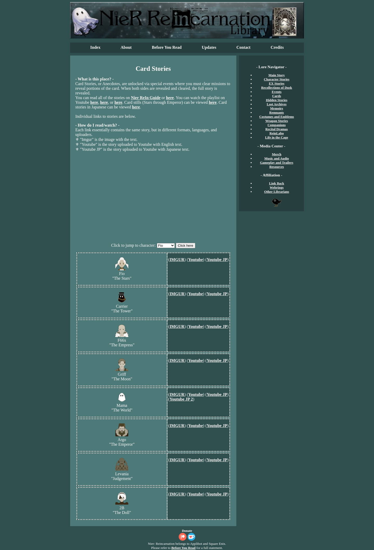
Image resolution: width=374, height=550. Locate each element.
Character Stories (276, 79)
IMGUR (177, 259)
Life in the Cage (276, 137)
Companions (277, 125)
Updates (209, 47)
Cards (276, 96)
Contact (243, 47)
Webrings (276, 187)
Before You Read (167, 47)
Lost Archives (276, 104)
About (126, 47)
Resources (276, 167)
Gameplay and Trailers (276, 162)
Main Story (276, 75)
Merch (277, 154)
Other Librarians (276, 192)
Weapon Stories (276, 121)
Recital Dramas (276, 129)
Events (277, 92)
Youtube (195, 259)
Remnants (276, 112)
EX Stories (276, 83)
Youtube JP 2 (181, 399)
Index (95, 47)
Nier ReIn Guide (145, 97)
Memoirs (276, 108)
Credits (277, 47)
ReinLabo (277, 133)
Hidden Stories (277, 100)
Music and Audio (276, 158)
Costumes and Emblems (276, 117)
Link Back (276, 183)
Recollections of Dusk (276, 88)
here (170, 97)
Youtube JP (217, 259)
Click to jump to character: (133, 245)
